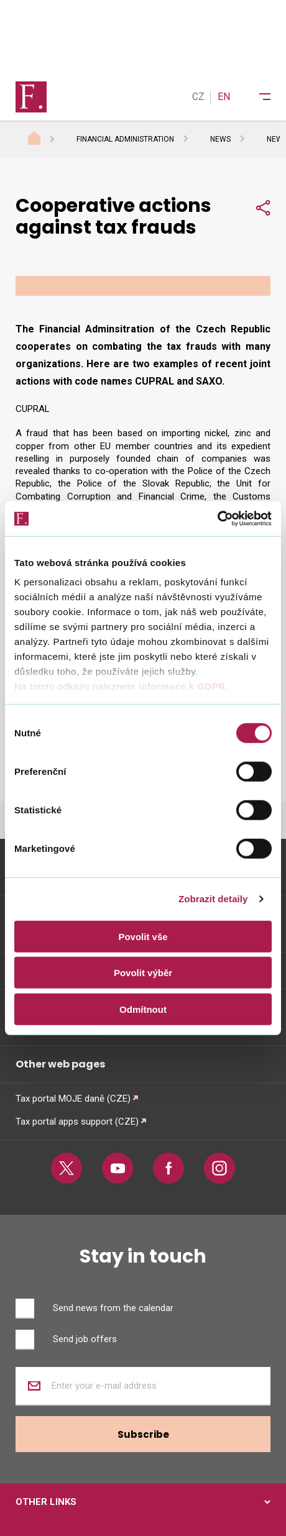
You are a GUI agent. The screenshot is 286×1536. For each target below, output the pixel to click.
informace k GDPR (180, 686)
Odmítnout (143, 1008)
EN (224, 97)
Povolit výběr (143, 972)
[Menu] (257, 96)
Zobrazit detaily (213, 899)
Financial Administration (125, 139)
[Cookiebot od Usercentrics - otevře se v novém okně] (217, 519)
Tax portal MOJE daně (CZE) (73, 1098)
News (220, 139)
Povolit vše (142, 936)
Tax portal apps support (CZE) (77, 1121)
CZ (198, 97)
